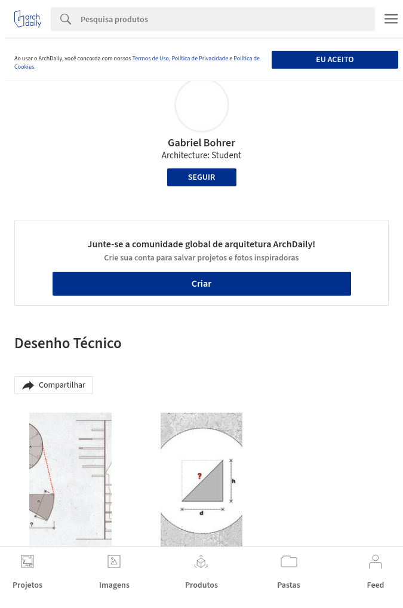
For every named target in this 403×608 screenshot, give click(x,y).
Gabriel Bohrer (201, 143)
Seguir (201, 177)
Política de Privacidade (199, 58)
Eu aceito (334, 60)
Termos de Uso (150, 58)
